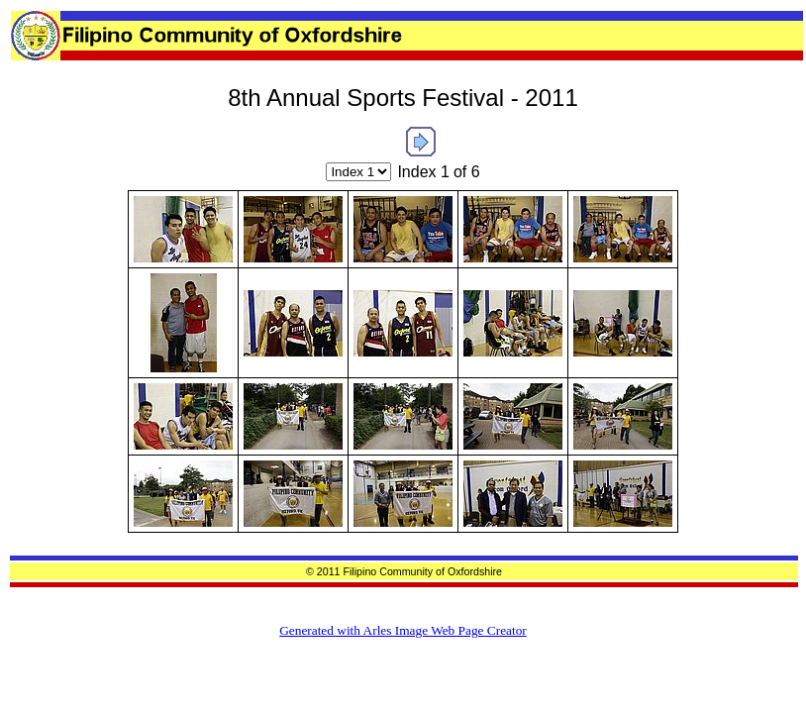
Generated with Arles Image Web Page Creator (403, 630)
